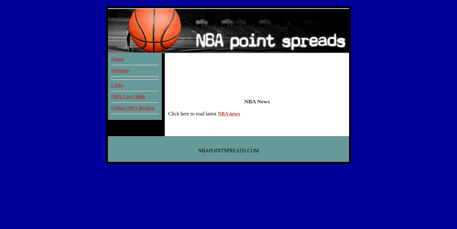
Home (117, 59)
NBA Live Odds (128, 96)
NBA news (229, 113)
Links (117, 85)
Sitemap (120, 70)
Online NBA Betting (133, 108)
